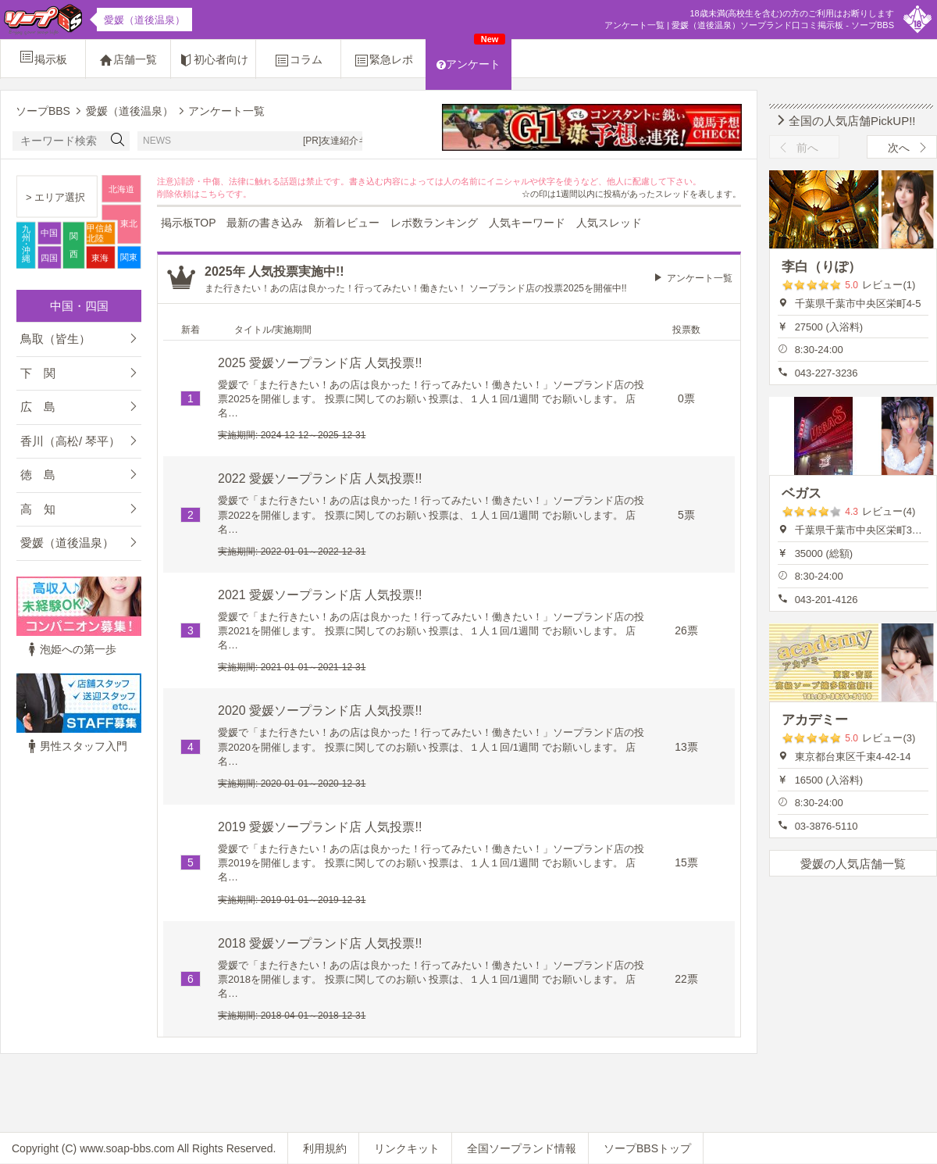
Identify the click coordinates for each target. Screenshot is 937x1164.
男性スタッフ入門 (75, 746)
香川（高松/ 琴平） (70, 441)
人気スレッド (609, 222)
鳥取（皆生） (55, 338)
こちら (213, 193)
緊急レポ (383, 60)
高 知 (37, 509)
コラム (298, 60)
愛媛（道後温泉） (67, 542)
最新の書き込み (264, 222)
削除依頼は (178, 193)
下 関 (37, 373)
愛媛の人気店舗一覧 (853, 863)
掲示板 (43, 57)
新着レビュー (346, 222)
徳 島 (37, 474)
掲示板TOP (188, 222)
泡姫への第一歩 (70, 649)
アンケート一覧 (699, 278)
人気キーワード (527, 222)
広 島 (37, 406)
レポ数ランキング (434, 222)
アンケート (470, 54)
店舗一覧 (128, 60)
